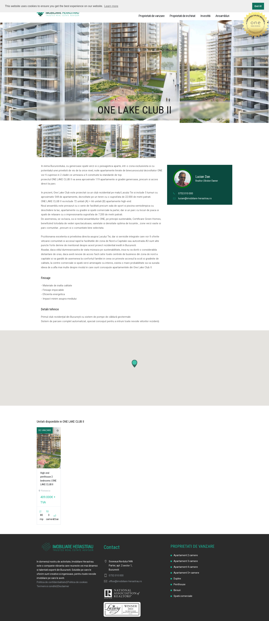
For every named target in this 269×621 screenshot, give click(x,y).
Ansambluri (222, 16)
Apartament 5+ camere (186, 572)
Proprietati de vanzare (152, 16)
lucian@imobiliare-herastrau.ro (195, 198)
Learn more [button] (111, 6)
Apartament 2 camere (186, 555)
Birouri (177, 590)
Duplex (177, 578)
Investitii (205, 16)
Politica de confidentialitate (51, 582)
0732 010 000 (185, 193)
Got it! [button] (258, 6)
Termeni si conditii (46, 586)
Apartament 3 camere (186, 561)
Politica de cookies (77, 582)
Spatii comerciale (183, 596)
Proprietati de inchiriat (182, 16)
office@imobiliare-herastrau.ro (125, 581)
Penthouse (179, 584)
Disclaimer (63, 586)
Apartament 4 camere (186, 567)
